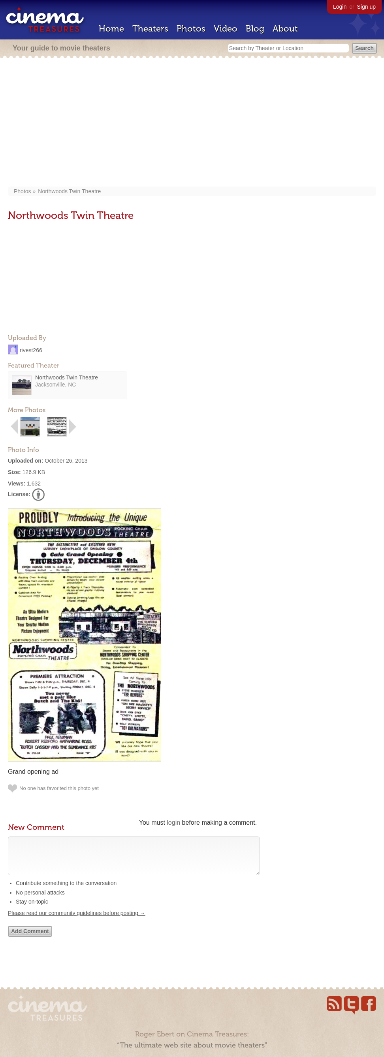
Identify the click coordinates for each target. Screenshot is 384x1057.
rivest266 (31, 350)
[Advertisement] (192, 123)
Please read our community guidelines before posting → (76, 921)
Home (111, 28)
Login (339, 7)
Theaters (150, 28)
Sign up (366, 7)
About (285, 28)
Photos (191, 28)
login (173, 822)
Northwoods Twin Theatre (69, 191)
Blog (255, 28)
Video (225, 28)
